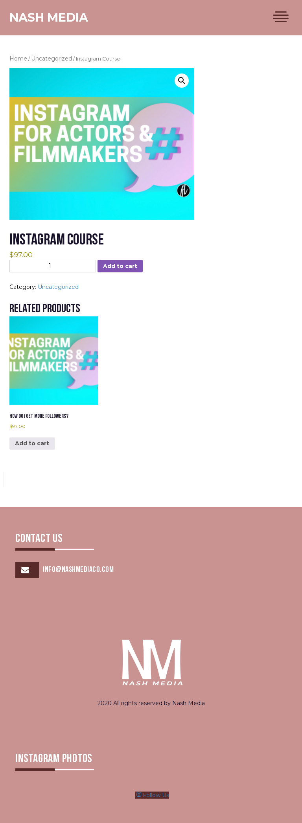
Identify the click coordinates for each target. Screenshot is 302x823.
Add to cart (120, 266)
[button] (182, 80)
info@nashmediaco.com (78, 570)
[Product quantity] (52, 266)
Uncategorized (51, 58)
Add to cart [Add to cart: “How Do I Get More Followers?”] (32, 443)
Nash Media (48, 17)
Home (18, 58)
